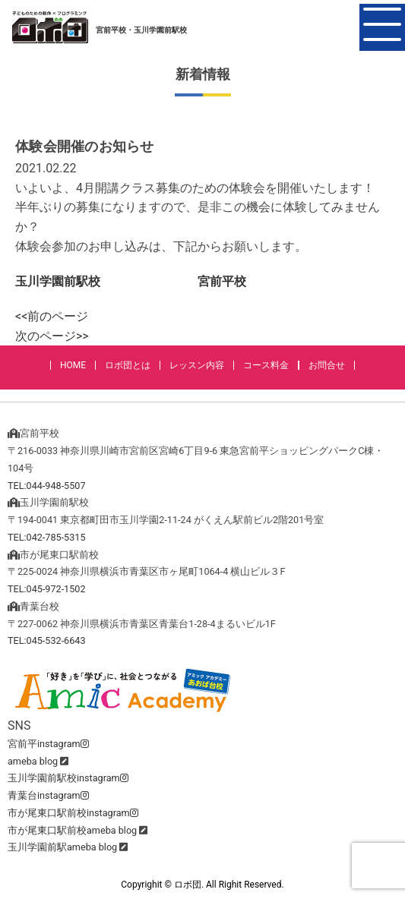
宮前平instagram (48, 743)
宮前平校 (222, 281)
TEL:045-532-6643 (47, 640)
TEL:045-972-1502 (47, 589)
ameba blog (33, 761)
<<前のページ (51, 316)
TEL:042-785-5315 (47, 537)
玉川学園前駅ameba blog (62, 847)
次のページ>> (52, 336)
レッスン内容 (196, 365)
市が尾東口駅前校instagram (73, 813)
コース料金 (266, 365)
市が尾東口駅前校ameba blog (72, 830)
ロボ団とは (127, 365)
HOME (73, 365)
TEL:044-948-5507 (47, 485)
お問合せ (326, 365)
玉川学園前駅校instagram (68, 778)
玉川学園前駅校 (57, 281)
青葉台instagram (48, 795)
